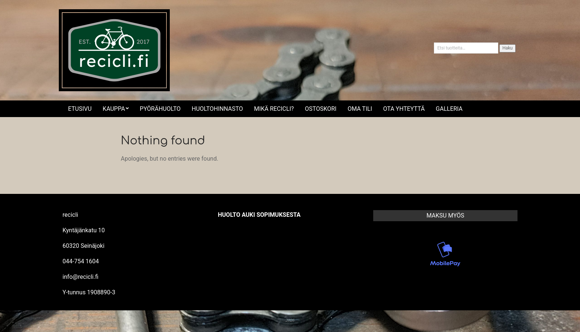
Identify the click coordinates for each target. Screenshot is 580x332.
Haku (507, 48)
